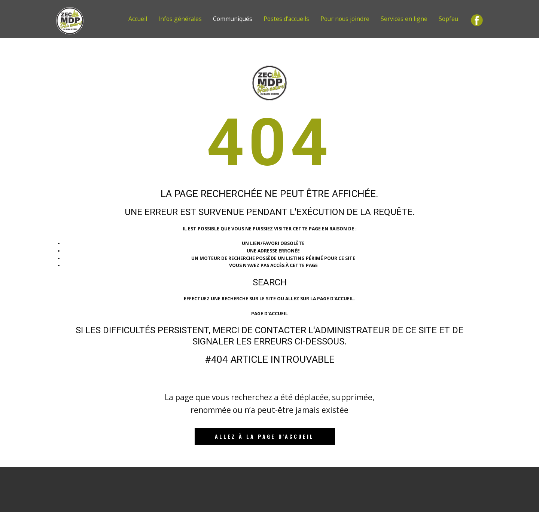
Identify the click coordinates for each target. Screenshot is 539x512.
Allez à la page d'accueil (264, 436)
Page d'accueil (269, 313)
